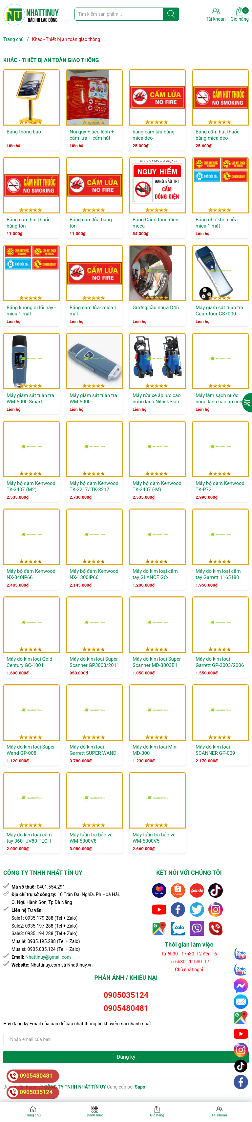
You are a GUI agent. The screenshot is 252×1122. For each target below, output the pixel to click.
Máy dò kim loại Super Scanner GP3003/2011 (94, 662)
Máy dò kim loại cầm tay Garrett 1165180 (218, 574)
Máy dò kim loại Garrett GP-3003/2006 (220, 662)
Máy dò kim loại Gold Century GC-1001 (29, 662)
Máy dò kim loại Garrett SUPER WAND (93, 750)
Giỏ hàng (240, 14)
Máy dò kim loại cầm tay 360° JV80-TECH (29, 838)
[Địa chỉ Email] (126, 1039)
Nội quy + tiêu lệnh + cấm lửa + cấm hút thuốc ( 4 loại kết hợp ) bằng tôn (94, 141)
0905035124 (125, 995)
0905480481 (125, 1008)
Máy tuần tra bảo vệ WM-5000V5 (154, 838)
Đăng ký (126, 1057)
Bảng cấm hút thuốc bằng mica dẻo (218, 135)
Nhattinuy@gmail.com (48, 957)
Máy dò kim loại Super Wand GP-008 (31, 750)
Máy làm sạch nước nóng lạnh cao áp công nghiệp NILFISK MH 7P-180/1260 (220, 405)
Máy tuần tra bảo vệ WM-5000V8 (91, 838)
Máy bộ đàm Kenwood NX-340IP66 (31, 574)
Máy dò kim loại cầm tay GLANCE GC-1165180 (155, 577)
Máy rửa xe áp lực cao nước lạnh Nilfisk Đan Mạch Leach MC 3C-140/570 (157, 405)
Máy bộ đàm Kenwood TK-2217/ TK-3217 (94, 486)
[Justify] (171, 14)
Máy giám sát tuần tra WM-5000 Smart (30, 398)
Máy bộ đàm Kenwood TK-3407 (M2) (31, 486)
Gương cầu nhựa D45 (156, 308)
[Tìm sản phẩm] (126, 14)
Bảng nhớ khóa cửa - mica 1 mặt (218, 223)
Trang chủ (33, 1115)
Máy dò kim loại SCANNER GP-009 (215, 750)
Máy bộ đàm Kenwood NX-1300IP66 (94, 574)
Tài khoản (219, 1115)
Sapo (140, 1087)
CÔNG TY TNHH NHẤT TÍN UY (75, 1087)
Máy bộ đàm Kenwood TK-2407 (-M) (157, 486)
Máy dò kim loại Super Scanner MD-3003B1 (157, 662)
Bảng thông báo (24, 132)
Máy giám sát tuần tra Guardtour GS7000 (219, 311)
